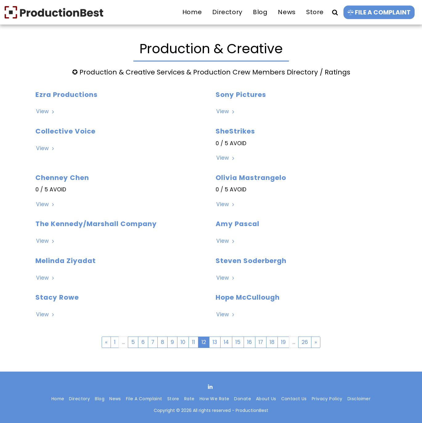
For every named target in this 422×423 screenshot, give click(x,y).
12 (203, 342)
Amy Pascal (237, 224)
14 (226, 342)
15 (238, 342)
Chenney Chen (62, 177)
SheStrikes (235, 131)
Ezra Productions (66, 94)
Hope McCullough (248, 297)
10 (183, 342)
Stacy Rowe (57, 297)
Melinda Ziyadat (65, 260)
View (45, 111)
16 (249, 342)
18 (272, 342)
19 (283, 342)
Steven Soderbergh (251, 260)
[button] (334, 12)
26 (305, 342)
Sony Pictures (241, 94)
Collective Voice (65, 131)
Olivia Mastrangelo (251, 177)
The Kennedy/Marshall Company (96, 224)
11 (193, 342)
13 (215, 342)
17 (260, 342)
